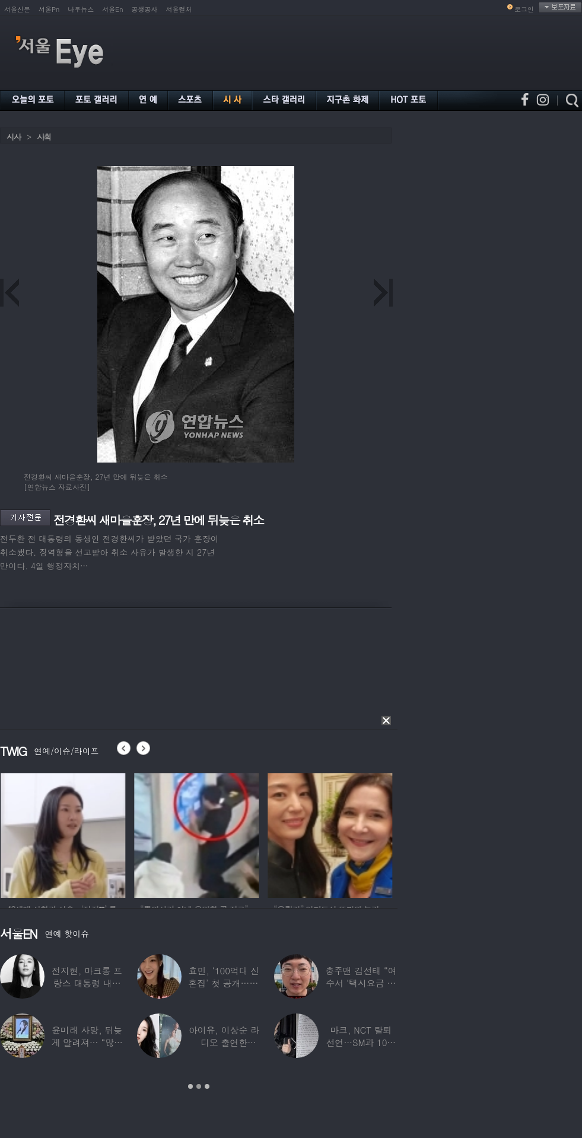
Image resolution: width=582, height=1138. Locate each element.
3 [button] (207, 1086)
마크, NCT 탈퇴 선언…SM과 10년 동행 (361, 1042)
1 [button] (190, 1086)
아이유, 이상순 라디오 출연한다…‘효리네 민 (224, 1042)
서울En (112, 9)
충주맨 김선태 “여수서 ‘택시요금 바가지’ (360, 983)
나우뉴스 (81, 9)
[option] (80, 834)
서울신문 (17, 9)
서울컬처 (179, 9)
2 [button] (198, 1086)
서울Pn (49, 9)
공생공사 (145, 9)
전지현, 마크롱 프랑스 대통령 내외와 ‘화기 (87, 983)
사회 (44, 136)
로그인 (524, 9)
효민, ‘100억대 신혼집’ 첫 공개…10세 (223, 983)
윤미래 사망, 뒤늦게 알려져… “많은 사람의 (86, 1042)
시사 (14, 136)
